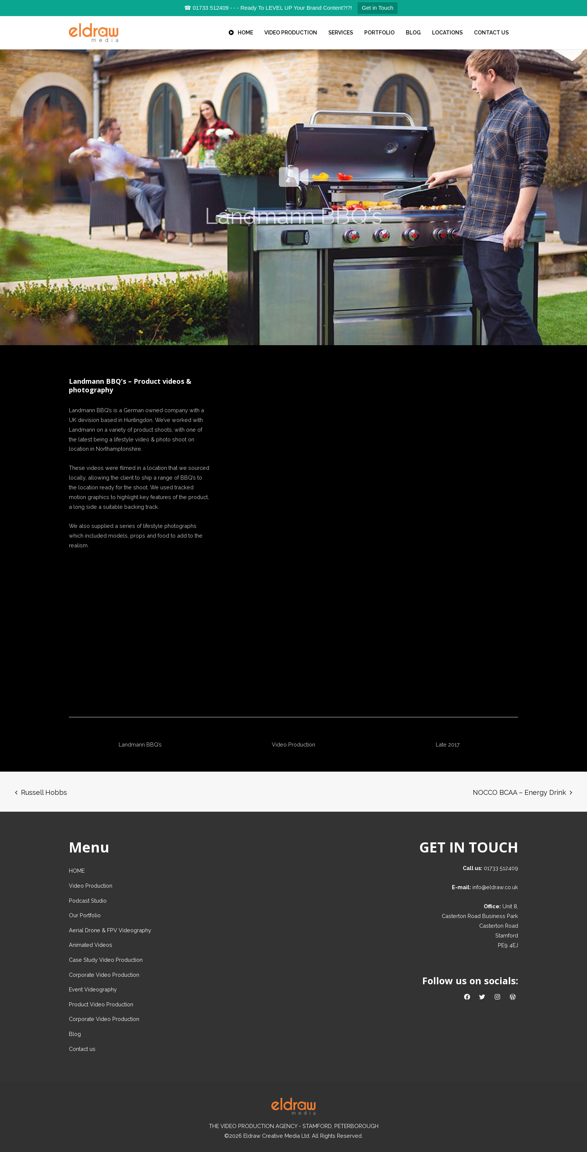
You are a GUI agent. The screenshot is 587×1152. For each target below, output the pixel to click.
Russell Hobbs (44, 792)
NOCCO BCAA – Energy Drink (519, 792)
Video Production (90, 885)
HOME (77, 870)
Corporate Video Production (104, 975)
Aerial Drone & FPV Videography (110, 930)
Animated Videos (90, 945)
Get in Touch (377, 7)
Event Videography (93, 989)
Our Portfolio (85, 915)
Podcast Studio (88, 900)
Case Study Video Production (106, 960)
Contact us (82, 1049)
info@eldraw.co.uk (495, 887)
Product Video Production (101, 1004)
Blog (75, 1034)
